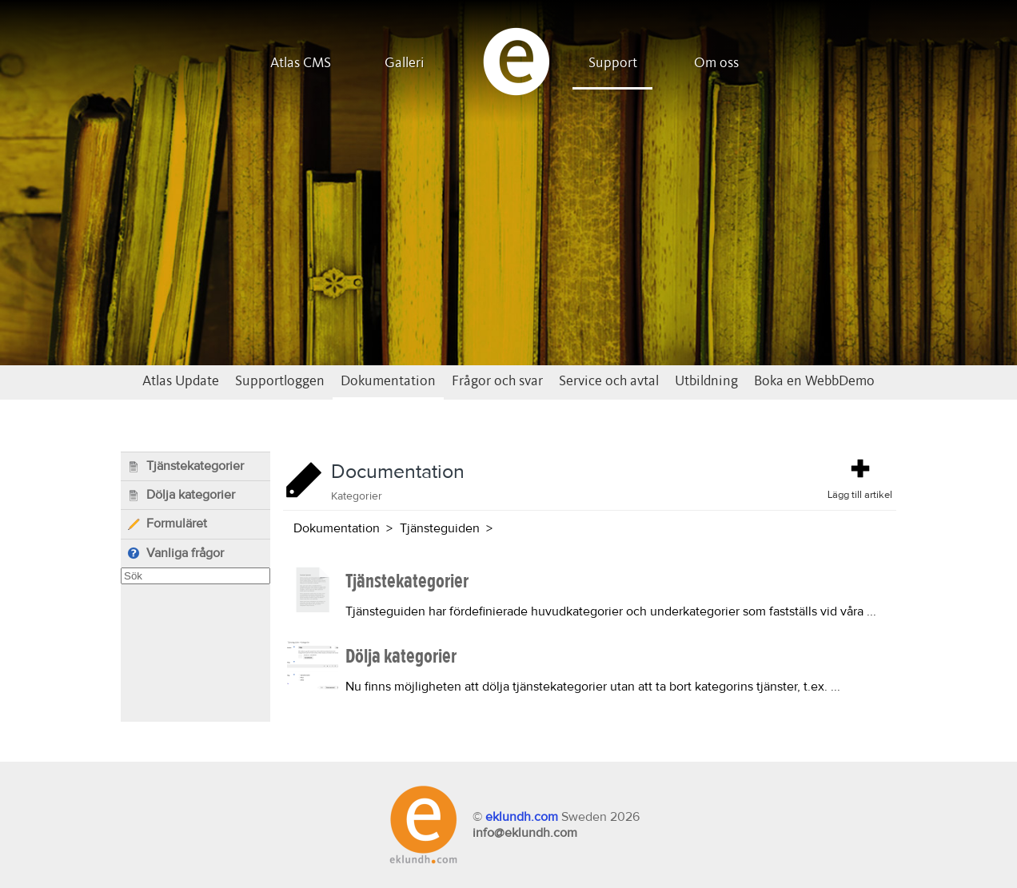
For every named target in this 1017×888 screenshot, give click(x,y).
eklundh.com (521, 816)
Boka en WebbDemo (814, 381)
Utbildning (706, 381)
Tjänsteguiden (440, 528)
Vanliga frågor (175, 553)
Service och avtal (609, 381)
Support (612, 63)
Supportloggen (280, 381)
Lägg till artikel (860, 478)
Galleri (405, 63)
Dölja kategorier (181, 495)
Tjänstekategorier (185, 466)
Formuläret (167, 524)
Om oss (716, 63)
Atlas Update (180, 381)
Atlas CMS (300, 63)
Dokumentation (388, 381)
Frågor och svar (497, 381)
